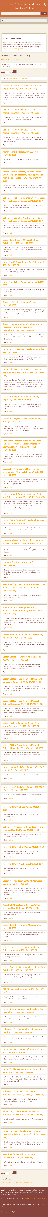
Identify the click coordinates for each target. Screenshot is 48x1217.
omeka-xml (26, 1182)
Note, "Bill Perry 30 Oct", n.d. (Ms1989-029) (24, 847)
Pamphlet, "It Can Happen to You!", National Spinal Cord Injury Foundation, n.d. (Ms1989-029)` (24, 610)
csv (6, 1182)
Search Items (26, 60)
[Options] (42, 13)
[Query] (24, 13)
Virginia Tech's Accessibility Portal (13, 49)
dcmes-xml (15, 1182)
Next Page (14, 71)
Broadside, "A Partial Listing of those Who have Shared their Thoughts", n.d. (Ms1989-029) (24, 1134)
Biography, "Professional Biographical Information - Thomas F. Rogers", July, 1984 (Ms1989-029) (24, 472)
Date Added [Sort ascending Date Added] (24, 78)
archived (9, 103)
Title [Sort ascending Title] (10, 78)
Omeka (16, 1212)
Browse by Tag (15, 60)
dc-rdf (10, 1182)
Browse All (5, 60)
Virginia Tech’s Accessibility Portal (35, 1198)
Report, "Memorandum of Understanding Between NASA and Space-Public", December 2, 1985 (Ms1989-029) (22, 327)
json (21, 1182)
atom (3, 1182)
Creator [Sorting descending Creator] (16, 78)
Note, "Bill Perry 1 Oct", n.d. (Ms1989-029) (23, 864)
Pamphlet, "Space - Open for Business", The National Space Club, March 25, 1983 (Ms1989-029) (24, 587)
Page (5, 72)
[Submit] (45, 13)
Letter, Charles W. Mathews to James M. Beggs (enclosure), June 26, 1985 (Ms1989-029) (23, 372)
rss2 (31, 1182)
